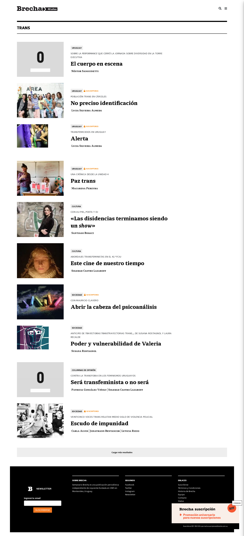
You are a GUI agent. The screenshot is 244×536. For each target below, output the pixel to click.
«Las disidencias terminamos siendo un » (119, 221)
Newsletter (130, 494)
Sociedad (77, 294)
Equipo (181, 494)
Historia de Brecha (186, 491)
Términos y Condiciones (189, 487)
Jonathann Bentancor (105, 430)
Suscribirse (183, 484)
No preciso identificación (104, 102)
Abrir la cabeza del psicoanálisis (114, 306)
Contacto (182, 497)
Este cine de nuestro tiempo (107, 262)
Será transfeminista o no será (110, 381)
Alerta (79, 138)
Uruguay (77, 47)
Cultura (76, 206)
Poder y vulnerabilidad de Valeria (116, 343)
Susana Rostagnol (83, 350)
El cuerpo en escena (97, 63)
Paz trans (83, 180)
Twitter (128, 487)
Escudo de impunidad (99, 422)
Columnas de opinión (84, 370)
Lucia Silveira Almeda (86, 110)
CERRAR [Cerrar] (237, 503)
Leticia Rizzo (130, 430)
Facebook (129, 484)
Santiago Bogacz (83, 232)
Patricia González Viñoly (89, 389)
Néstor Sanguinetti (85, 70)
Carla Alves (79, 430)
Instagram (130, 491)
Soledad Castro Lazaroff (88, 270)
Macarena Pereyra (84, 188)
